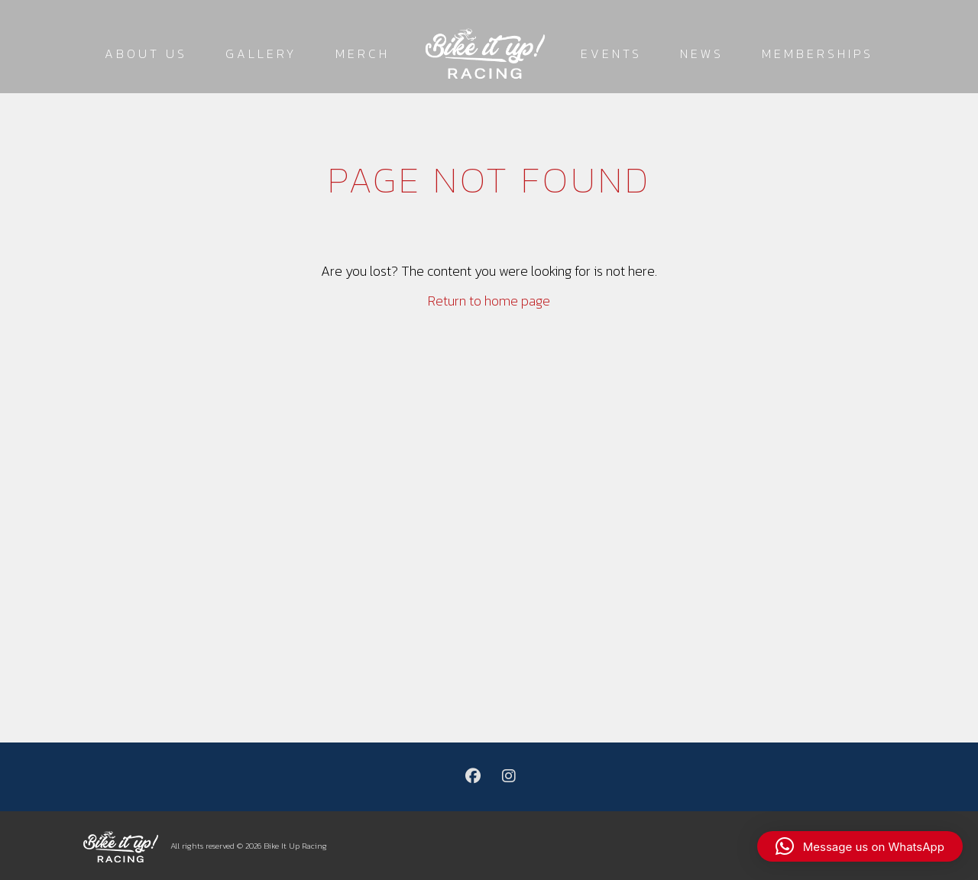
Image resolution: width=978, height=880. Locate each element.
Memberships (817, 53)
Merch (362, 53)
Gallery (261, 53)
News (702, 53)
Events (611, 53)
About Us (146, 53)
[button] (860, 846)
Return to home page (489, 300)
